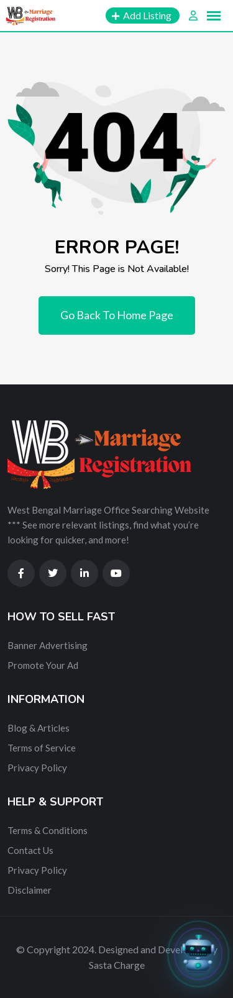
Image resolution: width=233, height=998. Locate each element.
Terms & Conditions (47, 830)
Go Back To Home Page (116, 315)
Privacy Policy (37, 767)
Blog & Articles (38, 727)
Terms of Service (41, 747)
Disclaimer (29, 890)
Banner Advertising (47, 645)
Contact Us (30, 850)
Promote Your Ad (42, 665)
